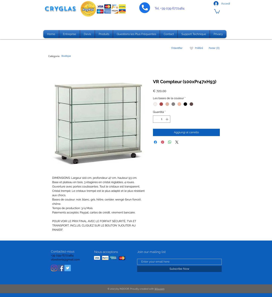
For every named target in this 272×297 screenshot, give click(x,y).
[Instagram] (54, 268)
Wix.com (159, 288)
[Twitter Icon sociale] (67, 268)
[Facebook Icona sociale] (61, 268)
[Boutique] (66, 56)
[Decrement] (156, 119)
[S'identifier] (177, 48)
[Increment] (167, 119)
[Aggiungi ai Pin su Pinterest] (162, 142)
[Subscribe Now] (179, 269)
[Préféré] (199, 48)
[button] (217, 11)
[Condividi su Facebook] (155, 142)
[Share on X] (177, 142)
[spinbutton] (162, 119)
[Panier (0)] (214, 48)
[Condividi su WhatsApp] (169, 142)
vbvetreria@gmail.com (65, 259)
